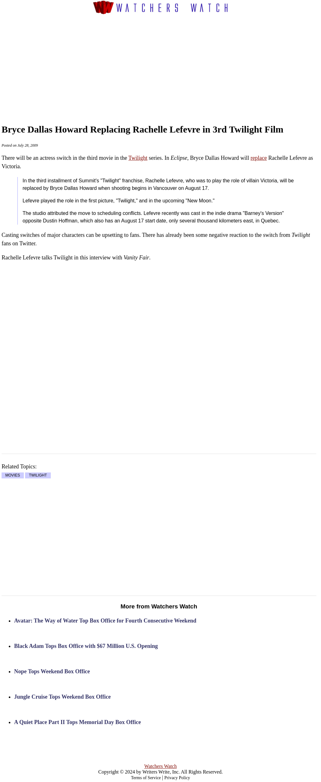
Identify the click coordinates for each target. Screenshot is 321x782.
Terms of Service (146, 777)
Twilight (138, 158)
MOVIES (12, 475)
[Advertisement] (172, 63)
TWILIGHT (38, 475)
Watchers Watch (160, 766)
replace (258, 158)
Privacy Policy (177, 777)
